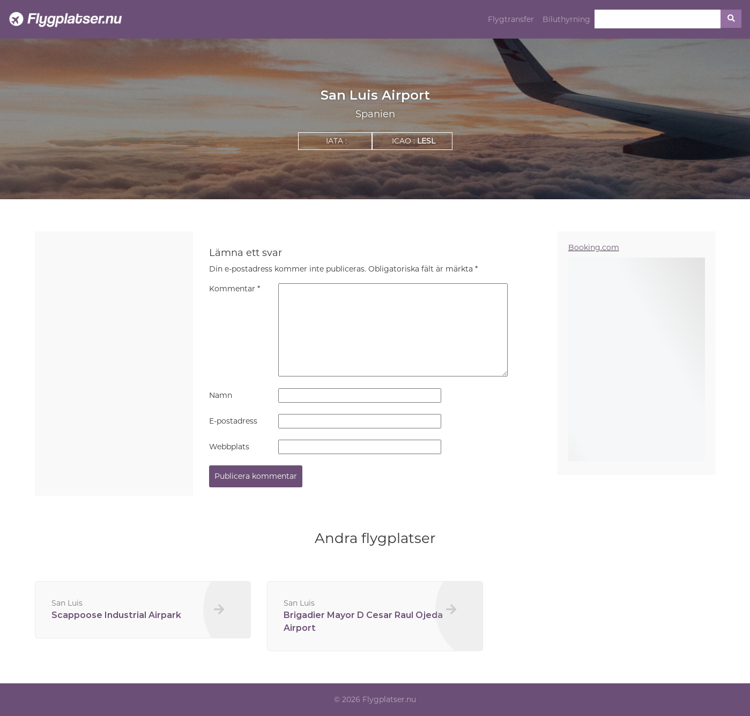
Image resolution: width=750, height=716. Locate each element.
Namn (220, 395)
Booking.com (593, 247)
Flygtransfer (511, 19)
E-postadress (233, 421)
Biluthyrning (566, 19)
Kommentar (234, 288)
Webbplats (229, 446)
